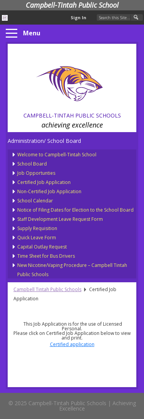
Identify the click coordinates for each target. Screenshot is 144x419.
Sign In (78, 17)
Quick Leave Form (36, 237)
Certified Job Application (44, 182)
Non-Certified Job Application (49, 191)
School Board (32, 164)
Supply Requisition (37, 228)
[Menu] (11, 33)
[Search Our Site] (120, 17)
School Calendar (35, 200)
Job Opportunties (36, 173)
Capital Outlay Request (42, 246)
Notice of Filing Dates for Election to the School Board (75, 210)
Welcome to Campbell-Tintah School (56, 154)
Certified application (72, 344)
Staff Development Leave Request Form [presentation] (60, 219)
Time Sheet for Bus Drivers (46, 256)
